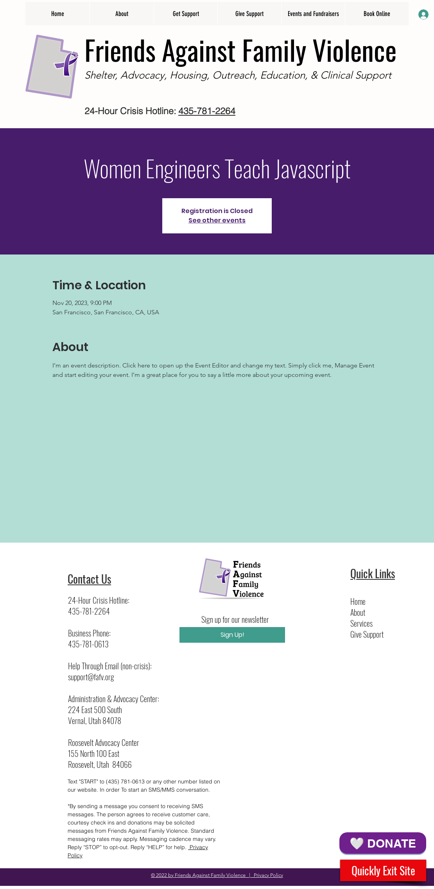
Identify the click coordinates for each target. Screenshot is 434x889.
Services (361, 623)
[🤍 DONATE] (382, 843)
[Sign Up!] (232, 635)
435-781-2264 (206, 111)
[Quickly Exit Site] (383, 870)
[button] (122, 13)
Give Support (367, 634)
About (357, 612)
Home (358, 601)
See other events (217, 220)
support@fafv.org (91, 677)
